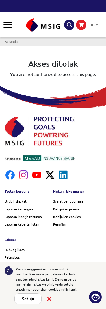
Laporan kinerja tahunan (23, 216)
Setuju (28, 299)
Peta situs (12, 257)
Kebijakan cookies (67, 216)
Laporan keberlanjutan (22, 224)
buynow (81, 25)
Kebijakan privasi (66, 209)
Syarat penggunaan (68, 201)
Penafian (60, 224)
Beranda (11, 41)
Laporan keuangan (19, 209)
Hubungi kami (15, 249)
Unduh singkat (16, 201)
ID (93, 24)
